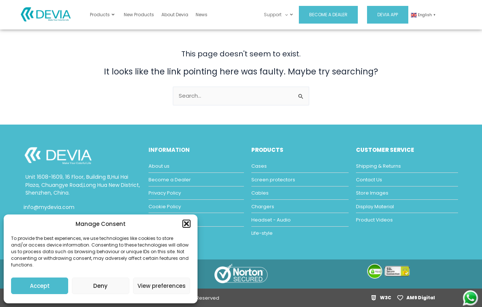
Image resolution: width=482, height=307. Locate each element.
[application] (285, 14)
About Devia (174, 14)
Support (278, 14)
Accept (40, 286)
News (201, 14)
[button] (186, 223)
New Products (139, 14)
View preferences (161, 286)
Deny (100, 286)
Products (102, 14)
